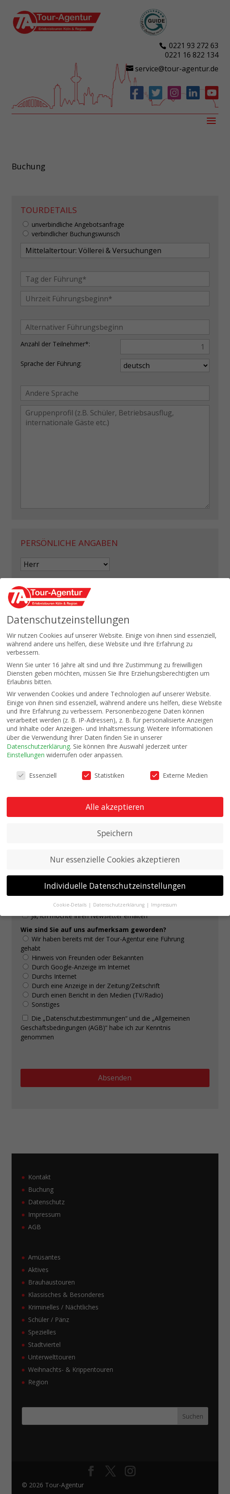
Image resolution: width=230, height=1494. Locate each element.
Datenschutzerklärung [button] (119, 905)
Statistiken (103, 775)
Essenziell (36, 775)
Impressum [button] (164, 905)
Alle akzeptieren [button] (115, 806)
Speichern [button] (115, 833)
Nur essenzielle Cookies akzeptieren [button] (115, 859)
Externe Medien (179, 775)
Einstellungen (26, 755)
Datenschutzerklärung (38, 746)
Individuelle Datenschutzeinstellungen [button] (115, 885)
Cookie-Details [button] (70, 905)
